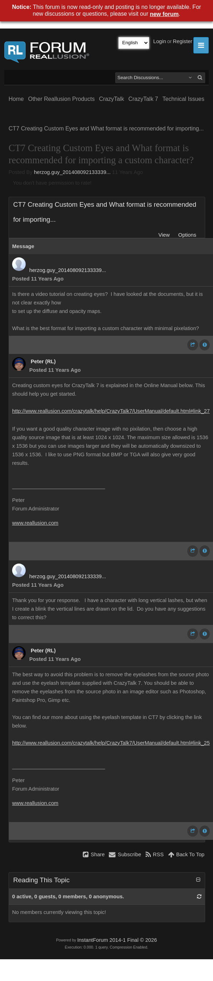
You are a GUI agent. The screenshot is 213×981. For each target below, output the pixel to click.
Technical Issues (183, 99)
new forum (164, 14)
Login (159, 41)
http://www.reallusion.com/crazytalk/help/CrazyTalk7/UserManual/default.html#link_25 (111, 743)
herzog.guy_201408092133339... (72, 172)
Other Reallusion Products (61, 99)
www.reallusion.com (35, 523)
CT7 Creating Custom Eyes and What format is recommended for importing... (106, 128)
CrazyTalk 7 (143, 99)
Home (16, 99)
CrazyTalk (111, 99)
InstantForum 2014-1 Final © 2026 (117, 940)
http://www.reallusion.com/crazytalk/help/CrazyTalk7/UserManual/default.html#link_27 (111, 411)
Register (182, 41)
